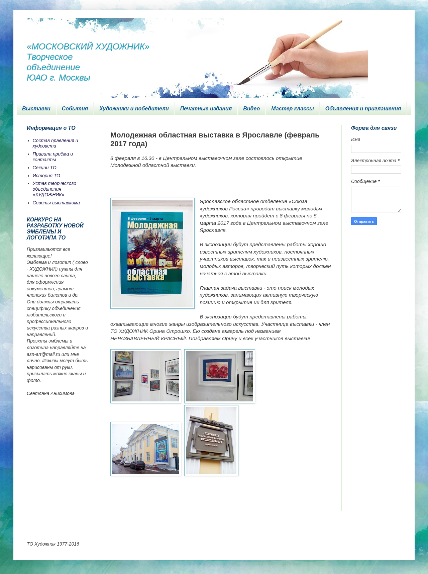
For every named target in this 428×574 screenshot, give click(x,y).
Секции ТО (45, 167)
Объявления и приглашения (363, 108)
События (75, 108)
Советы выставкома (56, 202)
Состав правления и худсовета (55, 143)
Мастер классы (292, 108)
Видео (251, 108)
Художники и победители (134, 108)
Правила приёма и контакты (53, 156)
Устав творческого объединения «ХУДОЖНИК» (55, 189)
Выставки (36, 108)
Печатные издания (206, 108)
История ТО (46, 175)
